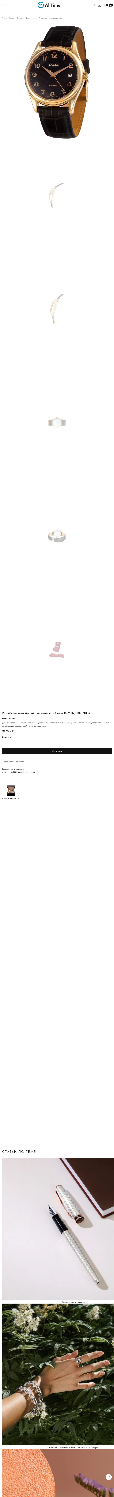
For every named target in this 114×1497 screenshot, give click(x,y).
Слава (11, 18)
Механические (55, 18)
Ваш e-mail (7, 737)
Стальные (43, 18)
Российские (31, 18)
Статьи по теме (19, 1151)
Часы (4, 18)
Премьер (20, 18)
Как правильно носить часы (73, 1302)
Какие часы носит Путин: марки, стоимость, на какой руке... (73, 1447)
